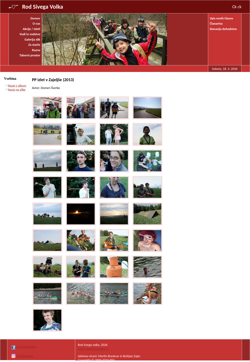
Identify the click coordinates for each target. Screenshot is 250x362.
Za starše (34, 45)
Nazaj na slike (17, 90)
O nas (36, 23)
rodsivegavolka (23, 347)
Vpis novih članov (221, 18)
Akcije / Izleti (31, 29)
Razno (36, 50)
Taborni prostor (29, 55)
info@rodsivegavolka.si (93, 349)
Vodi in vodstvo (29, 34)
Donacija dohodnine (223, 29)
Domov (35, 18)
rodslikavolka (22, 356)
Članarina (216, 23)
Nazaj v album (17, 86)
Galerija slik (32, 39)
